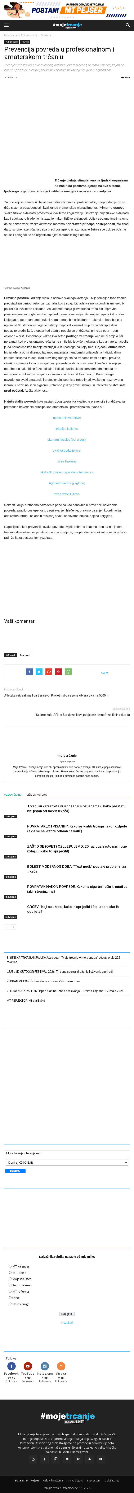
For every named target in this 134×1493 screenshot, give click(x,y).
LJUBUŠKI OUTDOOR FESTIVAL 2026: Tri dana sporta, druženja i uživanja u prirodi (60, 971)
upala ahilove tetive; (67, 418)
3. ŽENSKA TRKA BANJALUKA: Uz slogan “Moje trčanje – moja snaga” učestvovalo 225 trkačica (63, 960)
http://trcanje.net (67, 761)
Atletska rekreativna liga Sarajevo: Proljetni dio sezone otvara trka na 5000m (56, 695)
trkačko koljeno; (67, 428)
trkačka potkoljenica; (67, 450)
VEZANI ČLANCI (13, 794)
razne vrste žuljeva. (66, 494)
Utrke (16, 1298)
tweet (104, 673)
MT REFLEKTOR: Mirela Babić (26, 1000)
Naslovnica (10, 35)
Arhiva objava (75, 1480)
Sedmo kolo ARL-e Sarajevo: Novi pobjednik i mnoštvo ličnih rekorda (83, 715)
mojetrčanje (67, 755)
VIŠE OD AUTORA (37, 794)
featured (25, 655)
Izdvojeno (10, 816)
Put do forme (29, 35)
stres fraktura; (67, 461)
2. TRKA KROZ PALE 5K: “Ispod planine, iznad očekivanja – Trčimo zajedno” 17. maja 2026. (65, 991)
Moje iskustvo (21, 1279)
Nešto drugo (21, 1304)
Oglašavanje (111, 1480)
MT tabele (19, 1273)
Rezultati (67, 1322)
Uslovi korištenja (53, 1480)
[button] (128, 25)
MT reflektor (20, 1292)
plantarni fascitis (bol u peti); (67, 439)
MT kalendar (20, 1266)
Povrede (46, 35)
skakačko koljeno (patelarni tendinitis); (66, 472)
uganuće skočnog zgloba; (67, 483)
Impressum (93, 1480)
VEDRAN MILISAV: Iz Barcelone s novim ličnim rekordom (43, 981)
